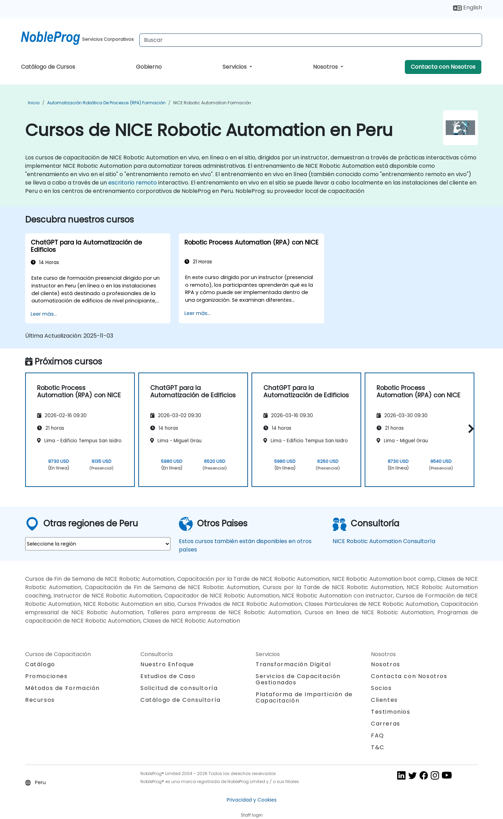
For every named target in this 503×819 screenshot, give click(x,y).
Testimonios (390, 712)
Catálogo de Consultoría (180, 700)
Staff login (252, 815)
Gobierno (149, 67)
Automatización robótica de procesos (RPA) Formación (106, 103)
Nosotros (326, 67)
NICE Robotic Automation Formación (212, 103)
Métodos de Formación (62, 688)
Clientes (384, 700)
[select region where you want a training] (97, 543)
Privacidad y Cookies (252, 799)
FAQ (377, 735)
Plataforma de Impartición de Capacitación (304, 697)
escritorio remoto (132, 183)
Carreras (385, 724)
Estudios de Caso (168, 676)
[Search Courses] (310, 40)
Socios (381, 688)
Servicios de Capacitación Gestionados (298, 679)
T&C (378, 747)
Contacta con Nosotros (443, 67)
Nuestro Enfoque (167, 664)
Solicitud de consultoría (179, 688)
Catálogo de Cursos (48, 67)
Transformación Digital (293, 664)
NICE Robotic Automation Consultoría (384, 541)
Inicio (33, 103)
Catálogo (40, 664)
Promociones (46, 676)
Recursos (40, 700)
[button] (469, 428)
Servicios (235, 67)
